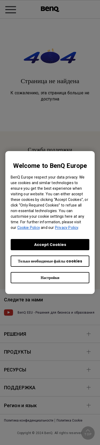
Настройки (50, 277)
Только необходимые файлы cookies (50, 261)
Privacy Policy (66, 227)
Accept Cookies (50, 244)
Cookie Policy (28, 227)
